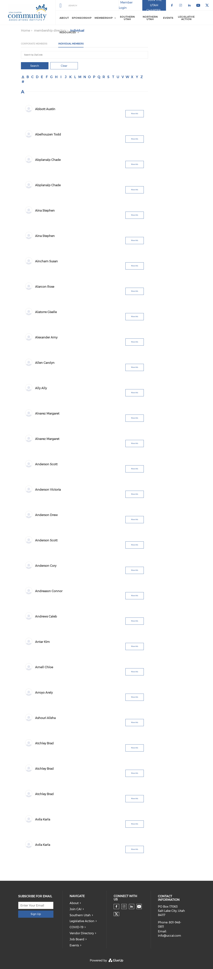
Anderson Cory (45, 566)
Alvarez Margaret (47, 413)
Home (25, 30)
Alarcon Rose (44, 286)
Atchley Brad (44, 743)
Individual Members (71, 43)
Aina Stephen (45, 210)
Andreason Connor (48, 591)
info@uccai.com (169, 935)
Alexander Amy (46, 337)
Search (34, 65)
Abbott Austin (45, 109)
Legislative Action (82, 921)
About (74, 903)
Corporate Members (34, 43)
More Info (134, 114)
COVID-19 (76, 927)
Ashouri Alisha (45, 718)
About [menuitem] (64, 17)
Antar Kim (42, 642)
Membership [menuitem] (104, 17)
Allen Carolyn (45, 363)
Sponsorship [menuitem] (82, 17)
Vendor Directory (82, 933)
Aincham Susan (46, 261)
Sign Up (36, 914)
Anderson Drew (46, 515)
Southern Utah (80, 915)
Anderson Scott (46, 464)
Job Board (77, 939)
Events (74, 945)
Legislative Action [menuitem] (186, 18)
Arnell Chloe (44, 667)
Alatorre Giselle (46, 312)
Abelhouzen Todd (48, 134)
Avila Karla (42, 819)
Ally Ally (41, 388)
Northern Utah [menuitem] (150, 18)
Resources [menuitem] (67, 32)
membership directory (50, 30)
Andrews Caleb (46, 616)
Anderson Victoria (48, 489)
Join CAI (76, 909)
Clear (64, 65)
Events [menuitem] (168, 17)
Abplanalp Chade (48, 160)
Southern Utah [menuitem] (127, 18)
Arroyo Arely (44, 692)
